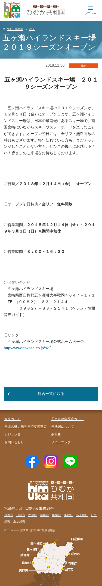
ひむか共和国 (15, 29)
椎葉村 (56, 515)
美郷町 (68, 515)
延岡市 (8, 515)
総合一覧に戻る (51, 393)
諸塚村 (44, 515)
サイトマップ (61, 442)
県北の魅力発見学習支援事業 (25, 427)
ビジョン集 (12, 434)
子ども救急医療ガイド (67, 419)
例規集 (56, 434)
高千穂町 (82, 515)
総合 (32, 29)
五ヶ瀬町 (19, 521)
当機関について (62, 427)
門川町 (32, 515)
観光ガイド (12, 419)
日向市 (20, 515)
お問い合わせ (14, 442)
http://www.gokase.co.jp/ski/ (27, 348)
